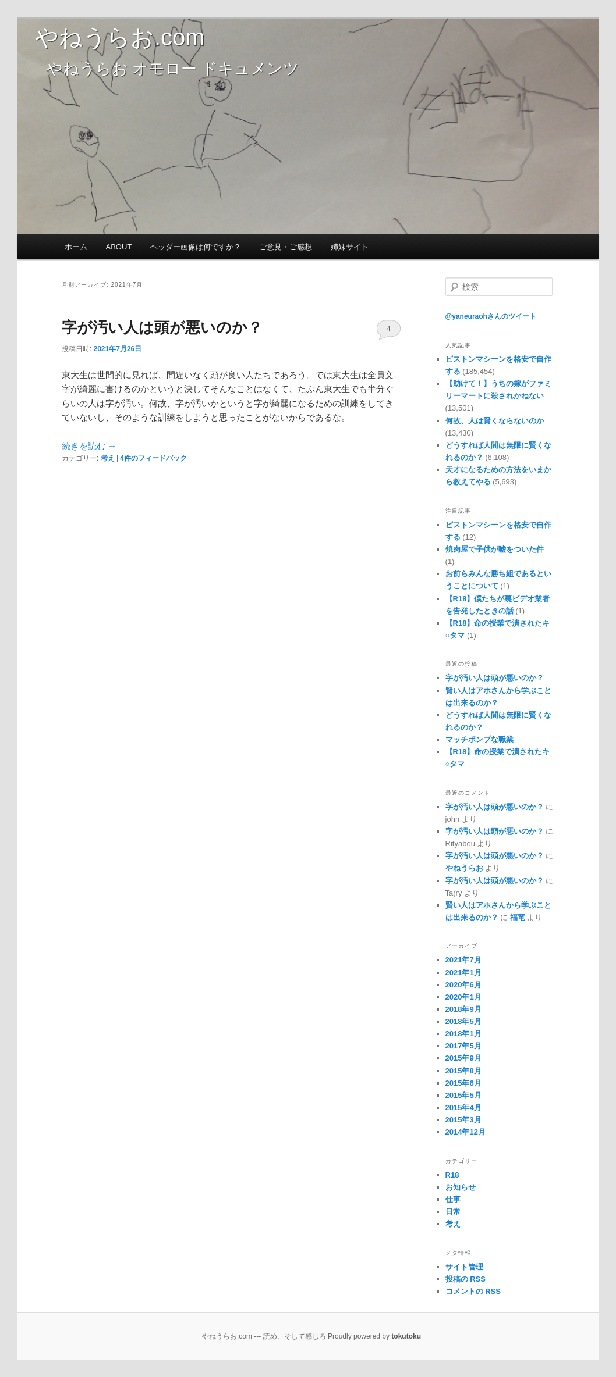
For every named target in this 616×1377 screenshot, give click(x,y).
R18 (452, 1175)
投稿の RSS (465, 1279)
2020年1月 (463, 997)
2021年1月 (463, 972)
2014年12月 (465, 1132)
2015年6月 (463, 1083)
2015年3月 (463, 1119)
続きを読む (89, 446)
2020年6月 (463, 984)
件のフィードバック (153, 458)
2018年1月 (463, 1033)
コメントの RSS (473, 1291)
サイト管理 (464, 1266)
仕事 (453, 1199)
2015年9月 (463, 1058)
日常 (453, 1211)
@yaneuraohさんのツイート (490, 316)
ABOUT (119, 246)
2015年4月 (463, 1107)
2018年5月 (463, 1021)
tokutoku (406, 1336)
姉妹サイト (350, 246)
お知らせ (460, 1187)
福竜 (517, 917)
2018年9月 (463, 1009)
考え (108, 458)
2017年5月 (463, 1045)
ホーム (76, 246)
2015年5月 (463, 1095)
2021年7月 (463, 959)
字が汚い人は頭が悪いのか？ (162, 327)
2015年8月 (463, 1070)
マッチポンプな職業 (479, 739)
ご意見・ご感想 (285, 246)
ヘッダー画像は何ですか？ (195, 246)
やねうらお (464, 868)
